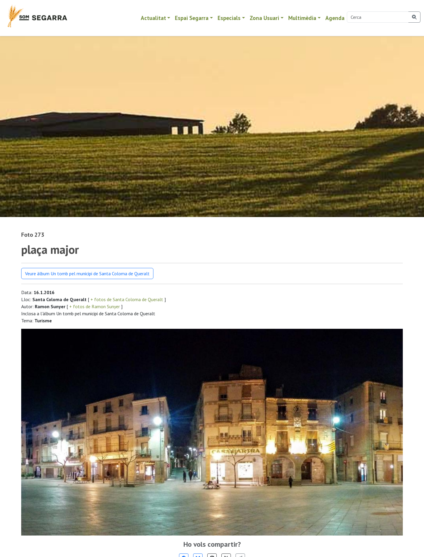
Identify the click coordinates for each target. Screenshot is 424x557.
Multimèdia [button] (302, 17)
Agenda (334, 17)
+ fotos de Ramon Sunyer (94, 306)
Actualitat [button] (153, 17)
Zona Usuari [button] (264, 17)
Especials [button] (229, 17)
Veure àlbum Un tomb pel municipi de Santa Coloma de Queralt (87, 273)
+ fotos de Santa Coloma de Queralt (126, 299)
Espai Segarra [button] (191, 17)
